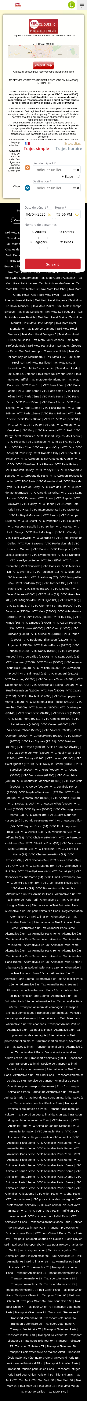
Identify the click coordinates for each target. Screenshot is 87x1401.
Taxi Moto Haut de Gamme (56, 283)
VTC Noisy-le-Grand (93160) (55, 764)
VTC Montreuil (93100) (63, 673)
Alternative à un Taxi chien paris (59, 1018)
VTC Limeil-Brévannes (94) (63, 877)
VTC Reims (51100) (37, 588)
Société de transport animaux (25, 1069)
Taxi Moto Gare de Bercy (24, 272)
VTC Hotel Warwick (18, 537)
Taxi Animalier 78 (38, 1267)
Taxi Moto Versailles (32, 1391)
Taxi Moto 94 (28, 1385)
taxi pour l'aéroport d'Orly (28, 1244)
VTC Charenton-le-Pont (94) (47, 854)
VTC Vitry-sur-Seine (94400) (56, 679)
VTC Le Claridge (67, 532)
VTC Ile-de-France (60, 441)
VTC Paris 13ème (28, 407)
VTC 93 (25, 424)
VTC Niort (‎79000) (47, 769)
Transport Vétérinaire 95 (26, 1323)
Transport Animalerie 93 (26, 1278)
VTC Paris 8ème (52, 396)
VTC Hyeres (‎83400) (38, 809)
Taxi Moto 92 (65, 1380)
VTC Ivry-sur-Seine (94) (32, 826)
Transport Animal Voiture (64, 1024)
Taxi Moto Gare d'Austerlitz (57, 277)
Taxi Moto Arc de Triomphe (47, 379)
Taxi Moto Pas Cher (53, 289)
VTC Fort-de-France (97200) (52, 645)
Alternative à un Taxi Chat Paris (33, 1074)
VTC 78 (61, 419)
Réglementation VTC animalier (51, 1137)
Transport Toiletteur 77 (29, 1346)
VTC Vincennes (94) (58, 831)
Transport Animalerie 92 (63, 1272)
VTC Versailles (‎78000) (34, 656)
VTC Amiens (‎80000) (29, 628)
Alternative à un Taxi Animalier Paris (29, 894)
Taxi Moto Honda (67, 368)
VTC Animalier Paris (50, 1131)
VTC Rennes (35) (55, 583)
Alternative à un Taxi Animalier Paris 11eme (52, 961)
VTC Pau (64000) (52, 690)
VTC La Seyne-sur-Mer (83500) (28, 752)
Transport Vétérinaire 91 (30, 1312)
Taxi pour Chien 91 (27, 1295)
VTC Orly (68, 447)
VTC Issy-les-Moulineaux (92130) (41, 792)
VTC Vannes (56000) (66, 797)
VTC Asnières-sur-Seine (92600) (52, 684)
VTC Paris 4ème (28, 390)
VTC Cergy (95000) (35, 786)
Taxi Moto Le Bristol (30, 311)
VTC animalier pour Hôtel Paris (48, 1216)
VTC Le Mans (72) (18, 605)
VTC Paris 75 (51, 566)
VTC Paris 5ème (52, 390)
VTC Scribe (46, 526)
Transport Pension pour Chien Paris (30, 1368)
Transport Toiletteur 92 (52, 1335)
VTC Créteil (64, 430)
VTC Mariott (63, 526)
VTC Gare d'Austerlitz (44, 492)
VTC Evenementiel (44, 554)
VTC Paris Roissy (66, 464)
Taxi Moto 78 (27, 1380)
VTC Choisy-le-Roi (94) (41, 837)
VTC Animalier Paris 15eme (55, 1171)
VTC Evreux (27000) (21, 803)
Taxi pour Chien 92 (54, 1295)
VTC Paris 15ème (54, 407)
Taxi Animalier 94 (37, 1261)
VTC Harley (29, 503)
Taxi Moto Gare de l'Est (57, 272)
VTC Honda (46, 503)
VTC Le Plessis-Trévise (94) (61, 882)
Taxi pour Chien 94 (33, 1301)
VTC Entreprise (61, 549)
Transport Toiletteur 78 (61, 1346)
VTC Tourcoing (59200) (20, 679)
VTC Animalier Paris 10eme (55, 1165)
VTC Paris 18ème (54, 413)
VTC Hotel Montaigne (40, 532)
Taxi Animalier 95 (61, 1261)
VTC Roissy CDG (47, 470)
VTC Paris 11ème (53, 402)
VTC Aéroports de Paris (32, 475)
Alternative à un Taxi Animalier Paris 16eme (48, 984)
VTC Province (16, 441)
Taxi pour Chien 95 (60, 1301)
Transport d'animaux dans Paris (49, 1221)
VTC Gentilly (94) (23, 888)
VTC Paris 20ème (30, 419)
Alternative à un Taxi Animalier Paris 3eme (47, 927)
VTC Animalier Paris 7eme (54, 1154)
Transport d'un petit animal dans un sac (41, 1114)
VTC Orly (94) (15, 865)
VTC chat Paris (70, 1193)
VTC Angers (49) (25, 600)
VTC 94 (37, 424)
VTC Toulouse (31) (46, 571)
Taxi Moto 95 (46, 1385)
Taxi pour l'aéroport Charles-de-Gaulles (37, 1238)
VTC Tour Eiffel (51, 560)
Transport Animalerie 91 (30, 1272)
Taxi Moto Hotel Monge (38, 323)
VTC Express (27, 498)
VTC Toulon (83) (48, 594)
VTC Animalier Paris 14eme (55, 1176)
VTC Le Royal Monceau (25, 515)
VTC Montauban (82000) (34, 797)
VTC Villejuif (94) (32, 831)
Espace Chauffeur (60, 220)
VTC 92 (13, 424)
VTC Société (41, 549)
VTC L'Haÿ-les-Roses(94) (42, 843)
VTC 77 (49, 419)
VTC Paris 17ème (28, 413)
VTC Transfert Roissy (20, 470)
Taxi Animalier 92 (63, 1255)
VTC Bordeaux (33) (28, 583)
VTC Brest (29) (69, 600)
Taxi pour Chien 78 (39, 1306)
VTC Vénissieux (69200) (38, 775)
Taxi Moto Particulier (41, 345)
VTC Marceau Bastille (22, 526)
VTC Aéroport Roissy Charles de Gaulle (47, 458)
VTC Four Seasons (30, 543)
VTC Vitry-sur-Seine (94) (39, 820)
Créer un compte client (28, 220)
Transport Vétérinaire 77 (60, 1323)
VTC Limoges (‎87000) (36, 622)
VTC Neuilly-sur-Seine (24, 560)
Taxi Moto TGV (56, 356)
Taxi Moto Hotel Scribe (52, 317)
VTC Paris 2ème (53, 385)
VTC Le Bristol (27, 520)
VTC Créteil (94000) (50, 662)
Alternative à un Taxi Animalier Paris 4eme (32, 933)
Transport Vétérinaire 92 (64, 1312)
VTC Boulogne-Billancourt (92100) (45, 639)
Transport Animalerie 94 (59, 1278)
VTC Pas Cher (21, 447)
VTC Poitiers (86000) (46, 667)
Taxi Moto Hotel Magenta (51, 300)
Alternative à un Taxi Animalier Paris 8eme (32, 950)
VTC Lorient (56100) (60, 758)
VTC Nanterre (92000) (20, 662)
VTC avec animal (49, 1205)
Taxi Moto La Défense (21, 373)
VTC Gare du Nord (50, 481)
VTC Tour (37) (63, 617)
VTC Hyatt (22, 509)
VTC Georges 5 (43, 537)
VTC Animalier (61, 1120)
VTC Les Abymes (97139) (39, 741)
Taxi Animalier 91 (38, 1255)
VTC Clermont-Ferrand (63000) (53, 605)
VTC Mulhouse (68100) (46, 633)
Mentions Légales (52, 214)
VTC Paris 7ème (28, 396)
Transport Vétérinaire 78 (26, 1329)
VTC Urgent (45, 498)
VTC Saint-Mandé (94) (40, 865)
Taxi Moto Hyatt (49, 294)
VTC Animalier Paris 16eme (55, 1182)
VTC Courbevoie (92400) (34, 713)
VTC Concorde (30, 566)
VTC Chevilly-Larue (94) (33, 871)
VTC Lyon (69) (22, 571)
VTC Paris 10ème (27, 402)
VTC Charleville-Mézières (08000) (39, 780)
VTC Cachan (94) (36, 860)
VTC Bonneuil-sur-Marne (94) (55, 888)
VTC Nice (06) (70, 571)
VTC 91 (73, 419)
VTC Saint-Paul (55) (33, 673)
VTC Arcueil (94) (62, 871)
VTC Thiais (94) (45, 848)
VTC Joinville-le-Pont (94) (23, 882)
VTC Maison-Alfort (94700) (54, 803)
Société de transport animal (59, 1063)
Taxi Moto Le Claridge (40, 328)
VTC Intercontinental (45, 509)
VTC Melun (64, 424)
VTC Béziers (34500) (66, 713)
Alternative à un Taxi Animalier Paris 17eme (34, 990)
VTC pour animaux (18, 1199)
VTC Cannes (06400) (57, 718)
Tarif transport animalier (51, 1041)
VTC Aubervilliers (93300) (46, 735)
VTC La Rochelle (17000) (34, 696)
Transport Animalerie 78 (20, 1289)
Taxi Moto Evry (56, 1391)
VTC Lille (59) (62, 588)
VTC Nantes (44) (18, 577)
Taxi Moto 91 (46, 1380)
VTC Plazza (50, 515)
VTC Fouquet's (70, 520)
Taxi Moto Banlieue (38, 362)
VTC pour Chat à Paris (44, 1210)
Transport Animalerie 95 (26, 1284)
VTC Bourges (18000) (43, 707)
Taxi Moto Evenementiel (38, 368)
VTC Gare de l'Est (54, 486)
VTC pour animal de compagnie (53, 1199)
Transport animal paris (49, 1046)
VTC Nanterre (46, 430)
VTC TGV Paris (25, 481)
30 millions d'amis (61, 1374)
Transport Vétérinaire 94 (60, 1318)
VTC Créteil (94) (36, 814)
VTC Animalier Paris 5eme (54, 1148)
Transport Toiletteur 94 (38, 1340)
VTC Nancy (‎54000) (44, 650)
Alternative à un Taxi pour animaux (29, 1029)
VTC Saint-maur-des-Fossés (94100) (50, 701)
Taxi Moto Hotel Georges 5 (39, 334)
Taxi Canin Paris (49, 1289)
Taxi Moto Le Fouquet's (60, 311)
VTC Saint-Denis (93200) (35, 617)
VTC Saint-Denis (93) (65, 656)
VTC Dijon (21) (47, 600)
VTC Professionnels (58, 543)
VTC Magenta (70, 509)
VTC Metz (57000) (44, 611)
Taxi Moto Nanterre (17, 232)
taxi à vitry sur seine (32, 1250)
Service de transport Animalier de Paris (53, 1080)
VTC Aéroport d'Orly (47, 447)
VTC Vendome (48, 520)
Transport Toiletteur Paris (60, 1329)
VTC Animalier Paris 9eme (54, 1159)
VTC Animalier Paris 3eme (54, 1142)
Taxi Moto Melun (68, 1385)
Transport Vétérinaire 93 (26, 1318)
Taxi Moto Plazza (44, 306)
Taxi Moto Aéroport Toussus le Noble (42, 351)
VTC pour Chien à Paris (50, 1233)
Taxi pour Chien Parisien (31, 1374)
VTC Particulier (25, 436)
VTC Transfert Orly (46, 453)
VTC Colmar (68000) (54, 724)
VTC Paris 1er (31, 385)
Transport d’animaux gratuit (48, 1058)
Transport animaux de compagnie (41, 1007)
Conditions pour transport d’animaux (30, 1086)
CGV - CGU (31, 214)
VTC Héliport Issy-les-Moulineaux (59, 436)
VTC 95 (50, 424)
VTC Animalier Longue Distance (50, 1125)
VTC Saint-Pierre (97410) (24, 718)
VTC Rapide (64, 498)
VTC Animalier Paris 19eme (55, 1188)
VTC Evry (28, 430)
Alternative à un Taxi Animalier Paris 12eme (34, 967)
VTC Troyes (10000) (32, 747)
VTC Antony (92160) (31, 758)
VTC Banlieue (37, 441)
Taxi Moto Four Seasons (48, 339)
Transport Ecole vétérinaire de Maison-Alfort (36, 1352)
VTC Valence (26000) (57, 730)
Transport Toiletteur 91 (20, 1335)
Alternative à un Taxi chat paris (26, 1024)
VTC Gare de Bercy (27, 486)
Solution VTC (24, 210)
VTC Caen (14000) (58, 628)
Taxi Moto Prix (29, 289)
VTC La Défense (69, 554)
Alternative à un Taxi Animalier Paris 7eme (51, 944)
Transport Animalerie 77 (59, 1284)
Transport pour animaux (52, 1012)
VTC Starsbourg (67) (44, 577)
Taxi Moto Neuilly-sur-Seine (55, 373)
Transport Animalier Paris (62, 1363)
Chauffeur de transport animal (45, 1097)
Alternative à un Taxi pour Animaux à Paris (32, 911)
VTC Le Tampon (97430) (63, 747)
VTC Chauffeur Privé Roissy (34, 464)
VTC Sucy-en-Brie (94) (65, 860)
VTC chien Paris (47, 1193)
